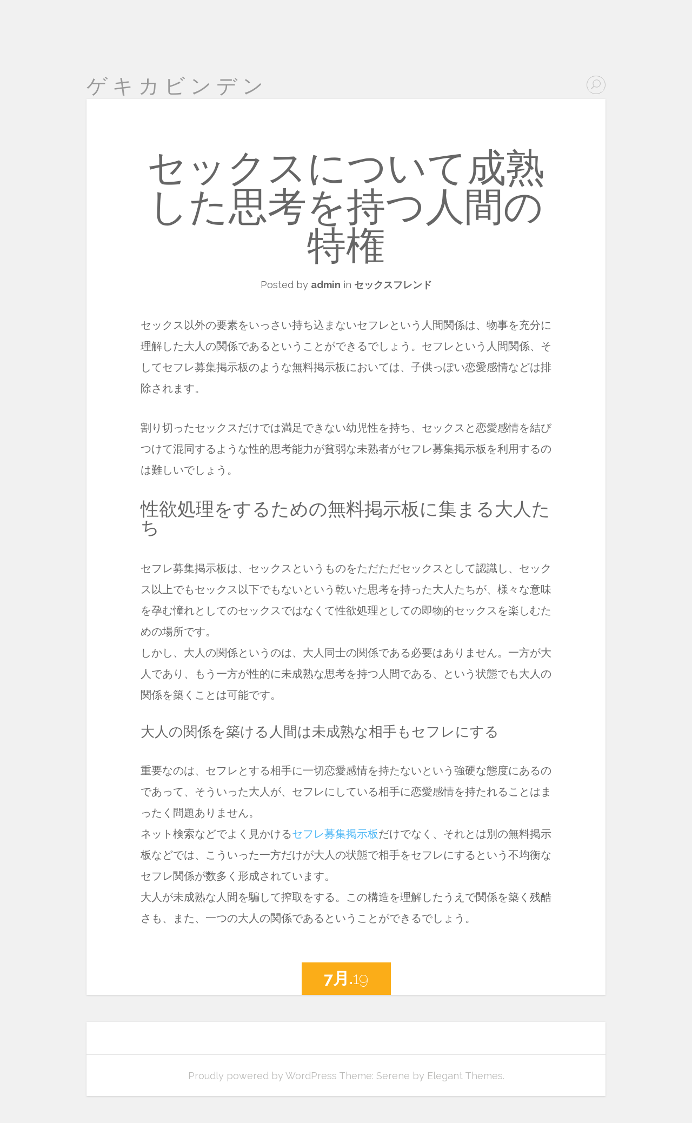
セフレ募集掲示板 (335, 833)
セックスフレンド (393, 284)
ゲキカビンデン (177, 86)
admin (326, 284)
